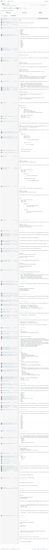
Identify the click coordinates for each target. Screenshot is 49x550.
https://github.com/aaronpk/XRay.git (11, 5)
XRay (8, 4)
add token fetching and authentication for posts (10, 243)
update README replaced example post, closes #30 (10, 352)
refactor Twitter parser (6, 251)
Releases (15, 8)
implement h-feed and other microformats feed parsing (11, 87)
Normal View (42, 18)
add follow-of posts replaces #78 (7, 396)
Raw (38, 18)
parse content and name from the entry (8, 331)
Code (4, 8)
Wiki (21, 8)
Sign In (46, 1)
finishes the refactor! (6, 50)
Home (5, 1)
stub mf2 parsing (4, 48)
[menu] (34, 549)
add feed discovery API (6, 186)
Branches (24, 12)
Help (12, 1)
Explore (9, 1)
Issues (9, 8)
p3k (5, 4)
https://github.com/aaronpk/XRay (6, 10)
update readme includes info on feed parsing (9, 27)
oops (2, 294)
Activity (24, 8)
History (46, 18)
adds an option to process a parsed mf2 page (9, 74)
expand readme (4, 102)
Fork (43, 4)
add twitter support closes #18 (7, 293)
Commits (8, 12)
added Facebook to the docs (6, 260)
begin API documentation (6, 233)
